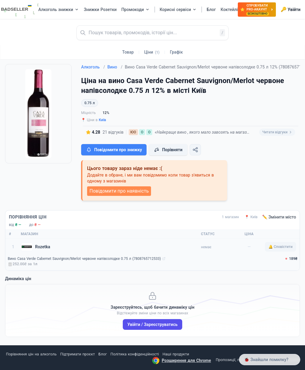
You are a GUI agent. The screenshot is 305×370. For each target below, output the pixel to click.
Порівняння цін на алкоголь (31, 354)
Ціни (152, 52)
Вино (114, 67)
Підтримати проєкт (77, 354)
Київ (102, 120)
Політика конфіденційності (135, 354)
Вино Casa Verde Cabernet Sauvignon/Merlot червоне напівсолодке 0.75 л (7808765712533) (84, 259)
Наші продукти (176, 354)
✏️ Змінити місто (279, 217)
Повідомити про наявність (119, 191)
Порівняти (168, 150)
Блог (102, 354)
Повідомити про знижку (114, 150)
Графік (176, 52)
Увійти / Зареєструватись (153, 324)
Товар (128, 52)
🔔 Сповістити (280, 247)
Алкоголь (93, 67)
